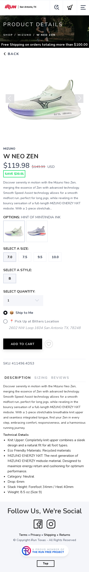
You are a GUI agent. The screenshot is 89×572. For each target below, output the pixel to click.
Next (79, 98)
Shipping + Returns (57, 535)
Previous (10, 98)
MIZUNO (25, 35)
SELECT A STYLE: (17, 270)
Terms (23, 535)
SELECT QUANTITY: (19, 291)
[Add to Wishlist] (49, 344)
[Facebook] (38, 524)
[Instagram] (50, 524)
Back (11, 54)
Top (45, 564)
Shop (8, 35)
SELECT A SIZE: (16, 248)
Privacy (36, 535)
